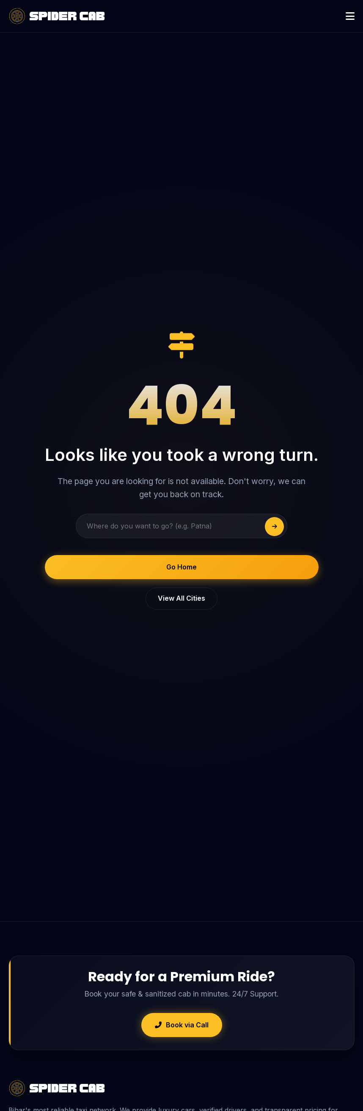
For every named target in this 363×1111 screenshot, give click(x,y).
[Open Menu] (350, 16)
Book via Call (182, 1025)
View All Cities (181, 598)
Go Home (181, 567)
